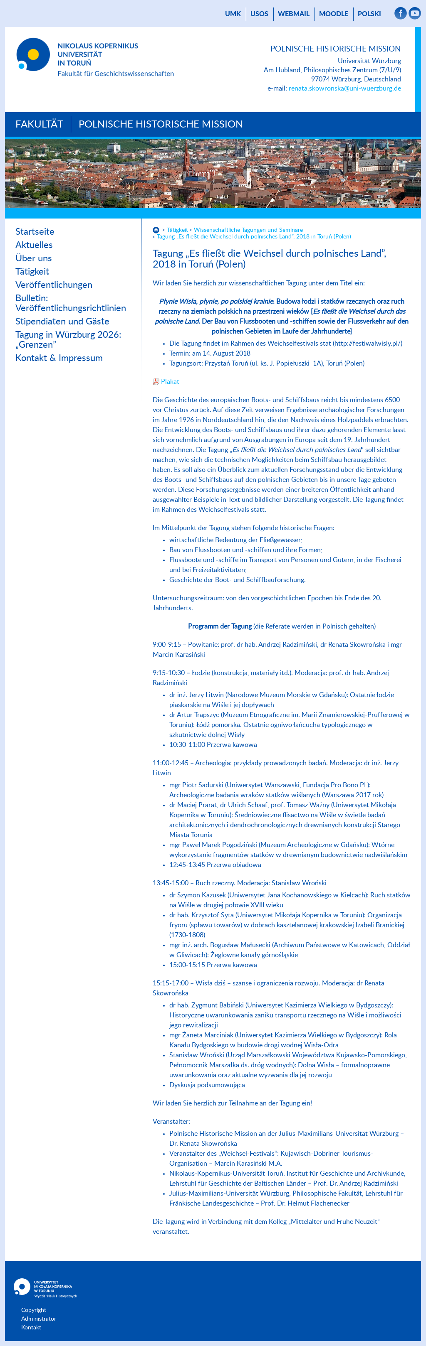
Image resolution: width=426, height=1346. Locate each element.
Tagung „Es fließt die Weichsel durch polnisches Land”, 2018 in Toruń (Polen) (254, 237)
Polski (369, 14)
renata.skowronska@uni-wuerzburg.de (345, 88)
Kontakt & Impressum (59, 358)
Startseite (34, 231)
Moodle (333, 14)
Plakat (170, 381)
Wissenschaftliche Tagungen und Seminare (248, 230)
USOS (259, 14)
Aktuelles (34, 245)
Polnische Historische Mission (161, 125)
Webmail (294, 14)
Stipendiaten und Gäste (62, 321)
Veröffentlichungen (53, 285)
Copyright (33, 1310)
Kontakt (31, 1328)
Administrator (38, 1319)
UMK (233, 14)
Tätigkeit (32, 271)
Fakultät (39, 125)
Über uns (33, 258)
